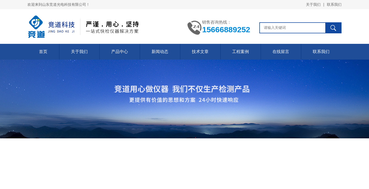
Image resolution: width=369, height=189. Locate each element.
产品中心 (119, 51)
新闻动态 (160, 51)
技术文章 (200, 51)
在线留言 (280, 51)
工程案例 (240, 51)
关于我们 (313, 4)
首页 (43, 51)
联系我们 (334, 4)
